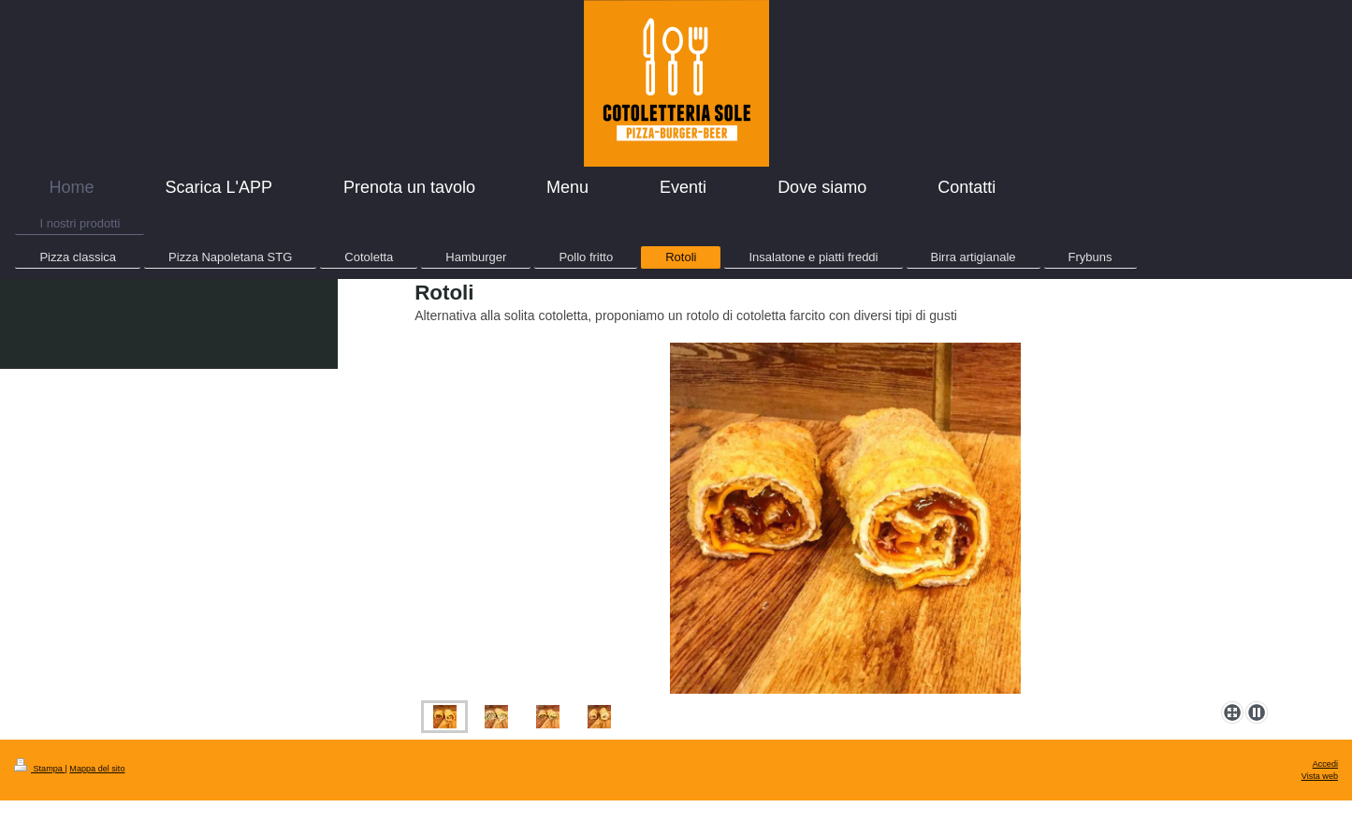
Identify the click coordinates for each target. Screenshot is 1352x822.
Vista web (1319, 776)
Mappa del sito (96, 768)
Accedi (1325, 764)
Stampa (39, 768)
